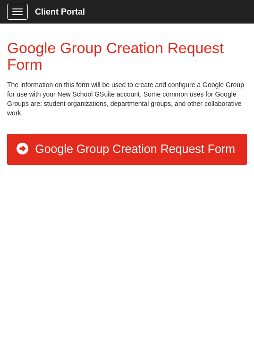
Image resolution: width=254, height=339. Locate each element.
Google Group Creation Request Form (125, 148)
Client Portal (60, 11)
